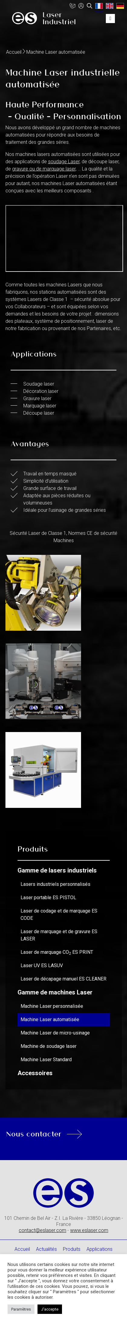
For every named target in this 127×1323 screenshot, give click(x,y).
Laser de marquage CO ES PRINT (57, 952)
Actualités (46, 1249)
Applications (99, 1249)
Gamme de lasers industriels (57, 870)
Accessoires (35, 1073)
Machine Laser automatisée (50, 1019)
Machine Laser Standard (46, 1059)
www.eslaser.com (89, 1230)
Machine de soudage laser (49, 1046)
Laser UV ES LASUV (42, 965)
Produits (71, 1249)
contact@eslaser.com (42, 1230)
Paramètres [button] (21, 1309)
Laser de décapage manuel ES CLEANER (63, 979)
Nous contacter (33, 1133)
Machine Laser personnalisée (52, 1006)
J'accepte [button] (49, 1309)
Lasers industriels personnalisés (55, 884)
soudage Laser (64, 161)
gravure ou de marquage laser (44, 169)
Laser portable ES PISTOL (48, 897)
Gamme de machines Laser (55, 992)
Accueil (13, 52)
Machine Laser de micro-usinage (55, 1033)
